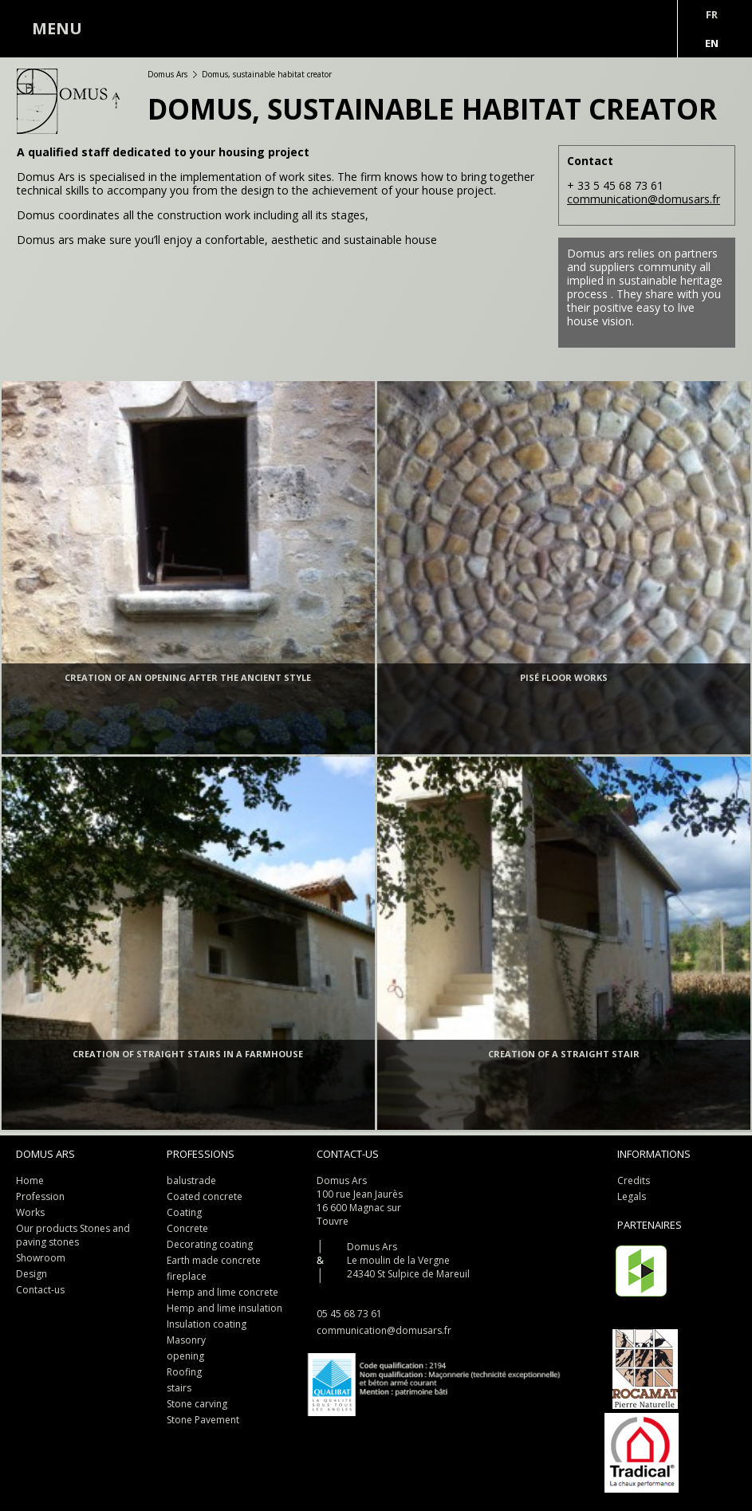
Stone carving (197, 1404)
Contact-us (40, 1290)
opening (185, 1356)
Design (31, 1274)
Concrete (187, 1228)
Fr (712, 14)
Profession (40, 1196)
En (712, 43)
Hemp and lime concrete (222, 1292)
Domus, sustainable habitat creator (267, 74)
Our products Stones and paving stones (73, 1235)
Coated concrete (204, 1196)
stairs (179, 1388)
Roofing (184, 1372)
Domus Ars (167, 74)
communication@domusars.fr (643, 199)
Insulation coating (206, 1324)
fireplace (187, 1276)
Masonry (186, 1340)
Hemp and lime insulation (224, 1308)
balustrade (191, 1180)
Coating (184, 1212)
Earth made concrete (214, 1260)
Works (30, 1212)
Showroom (40, 1258)
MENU (57, 28)
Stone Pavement (203, 1419)
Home (30, 1180)
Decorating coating (210, 1244)
